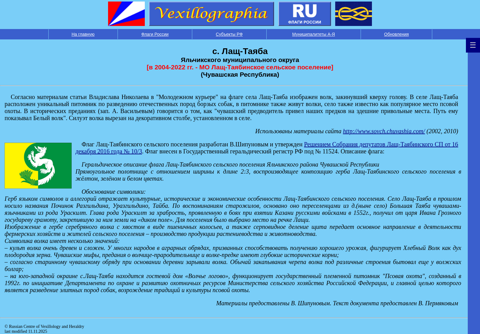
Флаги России (155, 34)
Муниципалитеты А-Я (313, 34)
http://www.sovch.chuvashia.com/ (384, 131)
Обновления (396, 34)
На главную (83, 34)
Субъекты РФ (229, 34)
